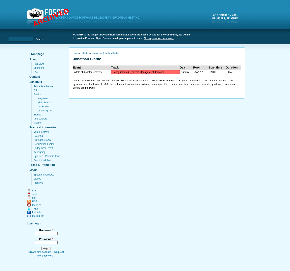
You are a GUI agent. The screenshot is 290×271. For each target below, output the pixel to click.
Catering (38, 136)
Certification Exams (44, 144)
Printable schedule (44, 86)
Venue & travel (41, 132)
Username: (46, 230)
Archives (38, 182)
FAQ (36, 72)
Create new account (39, 252)
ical (34, 190)
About (33, 59)
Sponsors (39, 67)
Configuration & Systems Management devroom (138, 72)
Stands (37, 114)
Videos (37, 178)
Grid (36, 90)
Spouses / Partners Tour (47, 156)
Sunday (185, 72)
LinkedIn (36, 212)
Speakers (96, 53)
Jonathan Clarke (111, 53)
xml (34, 197)
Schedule (35, 81)
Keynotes (43, 98)
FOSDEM (39, 63)
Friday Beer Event (43, 148)
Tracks (37, 94)
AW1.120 (199, 72)
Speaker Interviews (44, 174)
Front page (36, 54)
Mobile (37, 122)
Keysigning (40, 152)
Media (33, 170)
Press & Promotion (42, 164)
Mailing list (38, 216)
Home (76, 53)
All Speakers (40, 118)
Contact (34, 76)
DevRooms (44, 106)
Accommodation (42, 160)
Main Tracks (44, 102)
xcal (34, 194)
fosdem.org (85, 18)
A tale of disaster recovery (88, 72)
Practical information (43, 127)
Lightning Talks (46, 110)
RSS (34, 201)
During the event (42, 140)
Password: (46, 239)
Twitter (35, 208)
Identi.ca (36, 205)
